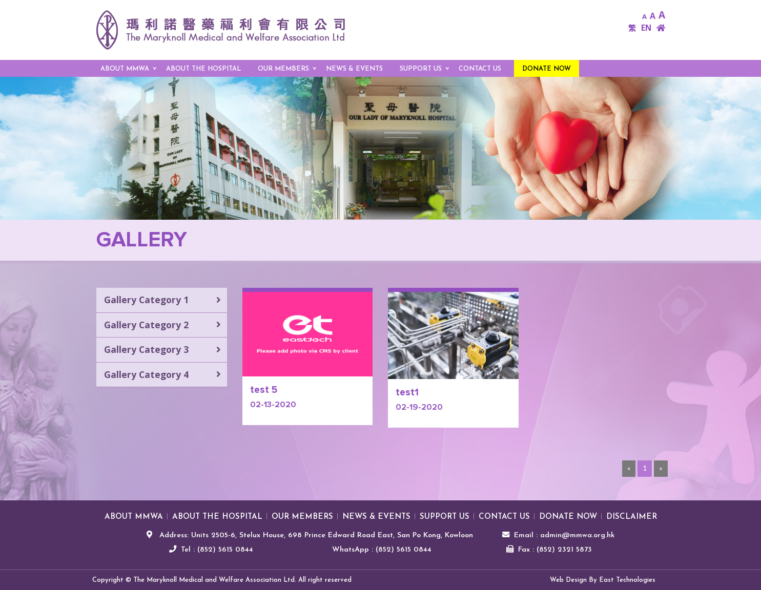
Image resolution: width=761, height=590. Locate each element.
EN (646, 28)
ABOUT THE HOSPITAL (203, 69)
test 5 (263, 390)
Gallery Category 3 (146, 349)
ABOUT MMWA (124, 69)
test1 (407, 392)
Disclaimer (631, 517)
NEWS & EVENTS (354, 69)
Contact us (480, 69)
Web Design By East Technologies (602, 580)
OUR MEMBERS (283, 69)
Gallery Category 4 (146, 374)
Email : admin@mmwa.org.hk (564, 535)
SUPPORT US (421, 69)
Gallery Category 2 (146, 325)
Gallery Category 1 (146, 299)
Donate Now (546, 69)
